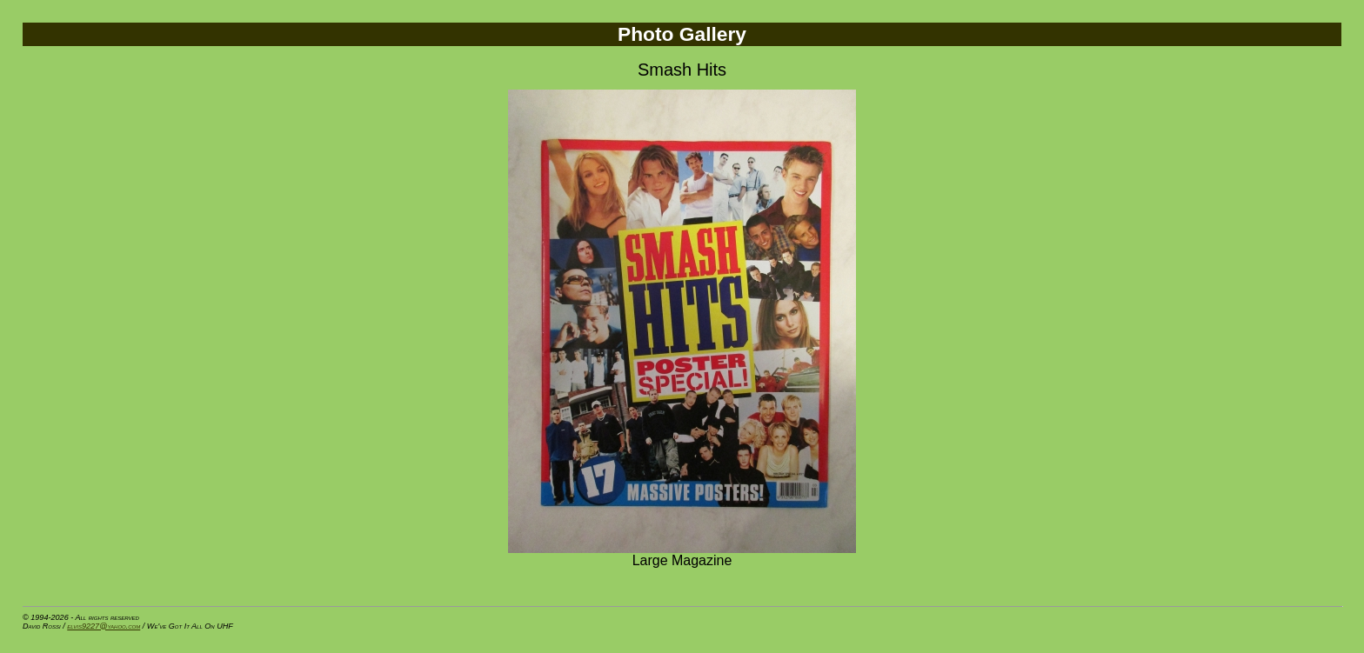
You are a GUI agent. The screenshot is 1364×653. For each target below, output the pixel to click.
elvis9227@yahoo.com (103, 626)
